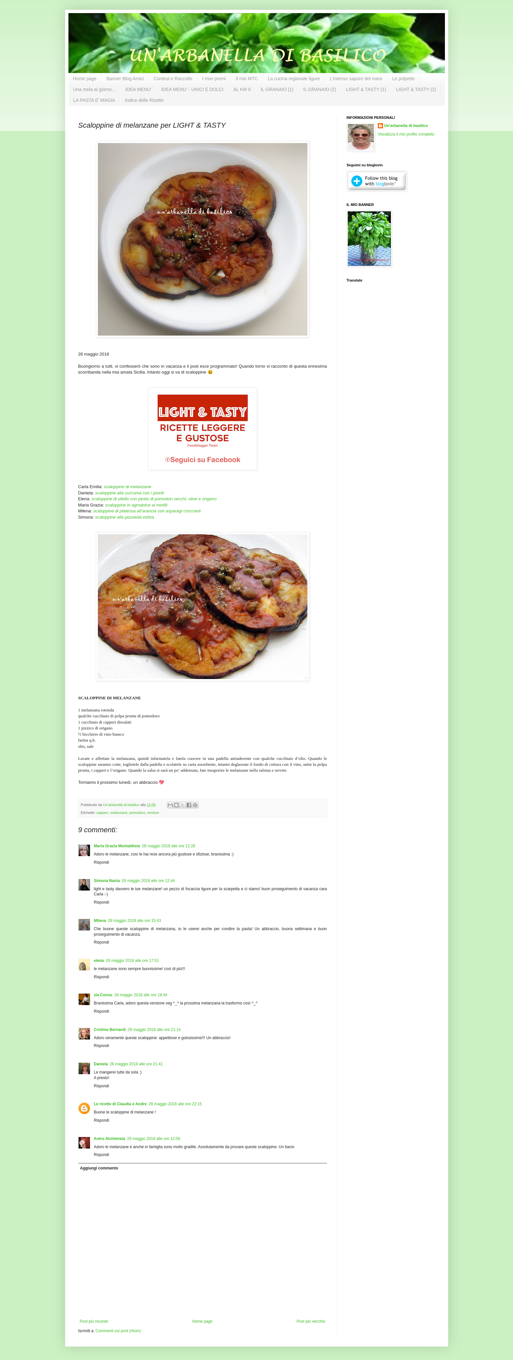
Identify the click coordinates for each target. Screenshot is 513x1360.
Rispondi (101, 862)
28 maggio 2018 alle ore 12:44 (148, 880)
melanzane (118, 813)
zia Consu (103, 995)
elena (99, 960)
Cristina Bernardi (110, 1029)
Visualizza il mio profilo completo (406, 134)
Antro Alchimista (109, 1138)
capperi (102, 813)
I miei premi (214, 78)
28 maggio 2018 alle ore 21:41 (136, 1064)
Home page (85, 78)
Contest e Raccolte (173, 78)
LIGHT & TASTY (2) (416, 89)
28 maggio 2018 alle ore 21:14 (154, 1029)
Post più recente (94, 1321)
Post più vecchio (311, 1321)
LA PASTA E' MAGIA (94, 100)
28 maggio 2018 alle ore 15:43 (134, 920)
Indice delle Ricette (144, 100)
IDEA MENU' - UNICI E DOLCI (192, 89)
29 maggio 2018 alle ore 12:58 (153, 1138)
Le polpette (403, 78)
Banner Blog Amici (125, 78)
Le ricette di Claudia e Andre (120, 1104)
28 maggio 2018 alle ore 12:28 (168, 846)
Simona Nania (107, 880)
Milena (100, 920)
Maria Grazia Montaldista (117, 846)
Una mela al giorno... (94, 89)
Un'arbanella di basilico (406, 125)
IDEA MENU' (138, 89)
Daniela (101, 1064)
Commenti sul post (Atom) (118, 1331)
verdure (153, 813)
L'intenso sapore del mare (356, 78)
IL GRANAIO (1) (277, 89)
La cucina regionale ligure (294, 78)
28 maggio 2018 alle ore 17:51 (132, 960)
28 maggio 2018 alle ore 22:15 (175, 1104)
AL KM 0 (242, 89)
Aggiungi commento (99, 1168)
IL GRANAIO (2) (319, 89)
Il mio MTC (247, 78)
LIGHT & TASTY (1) (366, 89)
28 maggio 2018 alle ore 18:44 (140, 995)
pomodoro (137, 813)
